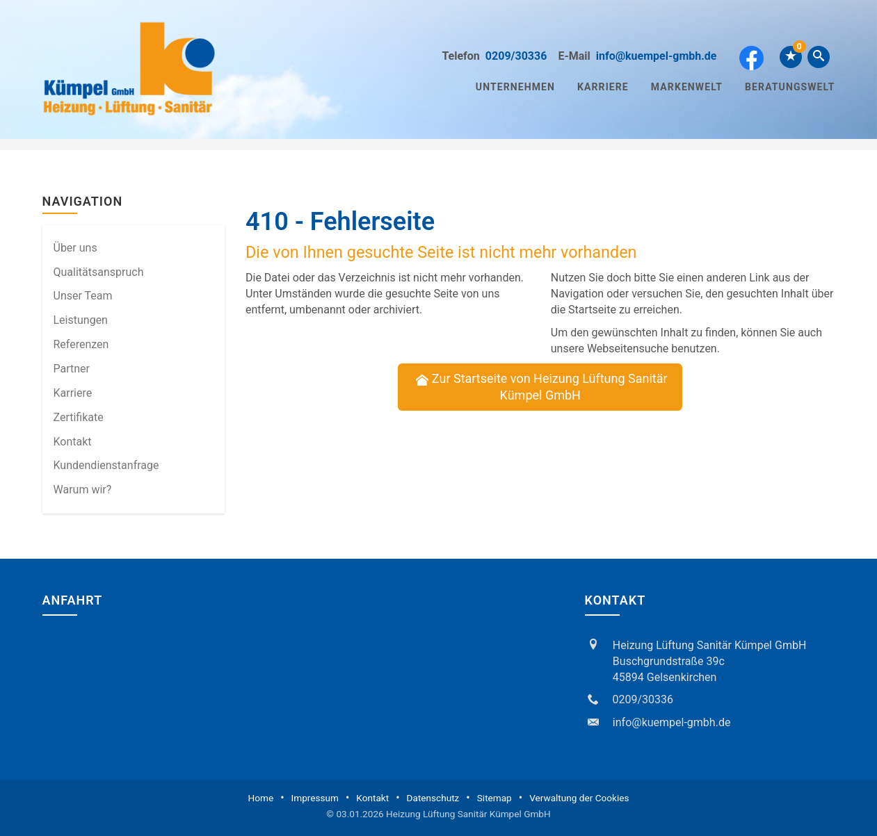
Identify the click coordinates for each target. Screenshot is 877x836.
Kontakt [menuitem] (73, 441)
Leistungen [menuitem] (81, 320)
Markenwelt (687, 86)
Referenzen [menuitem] (81, 344)
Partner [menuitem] (72, 368)
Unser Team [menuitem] (83, 295)
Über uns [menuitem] (75, 247)
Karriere (603, 86)
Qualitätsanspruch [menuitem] (99, 272)
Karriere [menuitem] (73, 393)
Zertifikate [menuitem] (79, 417)
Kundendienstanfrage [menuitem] (106, 465)
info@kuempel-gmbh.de (656, 56)
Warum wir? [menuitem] (83, 489)
